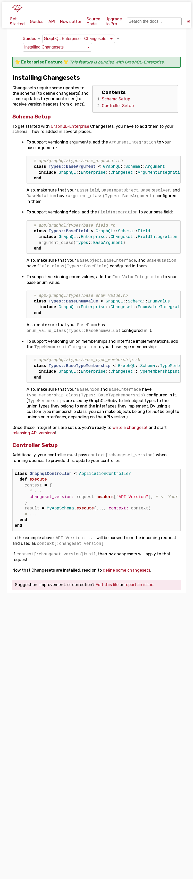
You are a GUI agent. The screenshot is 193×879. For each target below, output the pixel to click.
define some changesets (126, 570)
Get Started (17, 21)
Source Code (93, 21)
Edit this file (107, 584)
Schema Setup (116, 99)
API (51, 21)
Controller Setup (118, 105)
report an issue (138, 584)
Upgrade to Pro (113, 21)
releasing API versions (33, 432)
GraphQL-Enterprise (144, 62)
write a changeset (130, 427)
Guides (36, 21)
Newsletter (70, 21)
